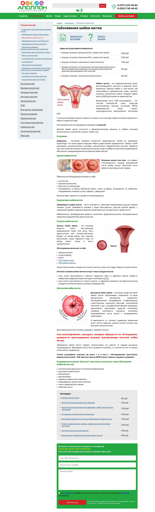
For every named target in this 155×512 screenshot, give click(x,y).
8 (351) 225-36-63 (127, 5)
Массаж (25, 135)
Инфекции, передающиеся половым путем (36, 30)
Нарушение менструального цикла (36, 52)
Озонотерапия (29, 114)
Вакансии (107, 16)
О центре (23, 16)
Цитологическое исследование (75, 430)
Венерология (28, 101)
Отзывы (84, 16)
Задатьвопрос (101, 37)
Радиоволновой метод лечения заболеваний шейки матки (87, 419)
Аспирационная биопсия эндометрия (78, 414)
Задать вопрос (70, 16)
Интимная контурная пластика (34, 76)
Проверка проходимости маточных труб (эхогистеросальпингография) (36, 69)
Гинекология (69, 23)
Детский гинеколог (29, 73)
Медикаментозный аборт (32, 65)
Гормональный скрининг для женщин (37, 58)
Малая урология (30, 88)
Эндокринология (30, 131)
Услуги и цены (36, 16)
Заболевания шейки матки (32, 38)
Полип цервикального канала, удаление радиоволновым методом (86, 425)
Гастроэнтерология (32, 123)
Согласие (68, 493)
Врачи (49, 16)
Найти (102, 6)
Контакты (95, 16)
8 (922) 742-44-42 (127, 8)
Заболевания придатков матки (34, 44)
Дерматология (29, 92)
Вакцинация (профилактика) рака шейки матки (82, 435)
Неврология (27, 127)
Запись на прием (126, 16)
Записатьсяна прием (76, 37)
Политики (125, 493)
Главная (59, 23)
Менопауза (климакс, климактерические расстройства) (34, 48)
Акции (58, 16)
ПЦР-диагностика (66, 260)
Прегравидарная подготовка (33, 79)
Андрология (28, 84)
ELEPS (106, 278)
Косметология (29, 97)
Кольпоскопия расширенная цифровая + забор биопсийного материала (87, 408)
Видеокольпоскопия (70, 398)
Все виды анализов (32, 110)
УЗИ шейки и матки (67, 263)
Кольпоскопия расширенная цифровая (78, 402)
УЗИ (23, 105)
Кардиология (28, 118)
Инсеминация (27, 62)
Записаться (72, 502)
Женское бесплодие (30, 55)
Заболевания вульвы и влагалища (35, 34)
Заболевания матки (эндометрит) (35, 41)
